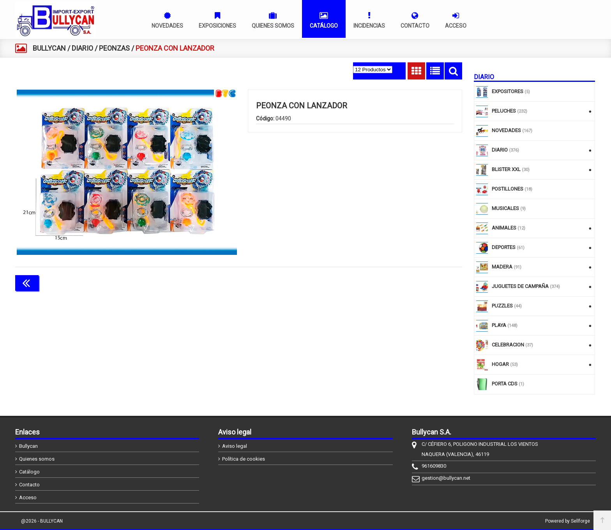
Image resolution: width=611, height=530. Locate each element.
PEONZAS (114, 48)
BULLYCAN (49, 48)
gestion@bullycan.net (446, 478)
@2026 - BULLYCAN (42, 521)
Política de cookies (243, 459)
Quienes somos (37, 459)
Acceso (28, 497)
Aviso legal (234, 446)
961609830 (434, 466)
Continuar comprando (427, 282)
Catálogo (29, 472)
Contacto (29, 485)
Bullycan (28, 446)
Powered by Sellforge (567, 521)
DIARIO (82, 48)
